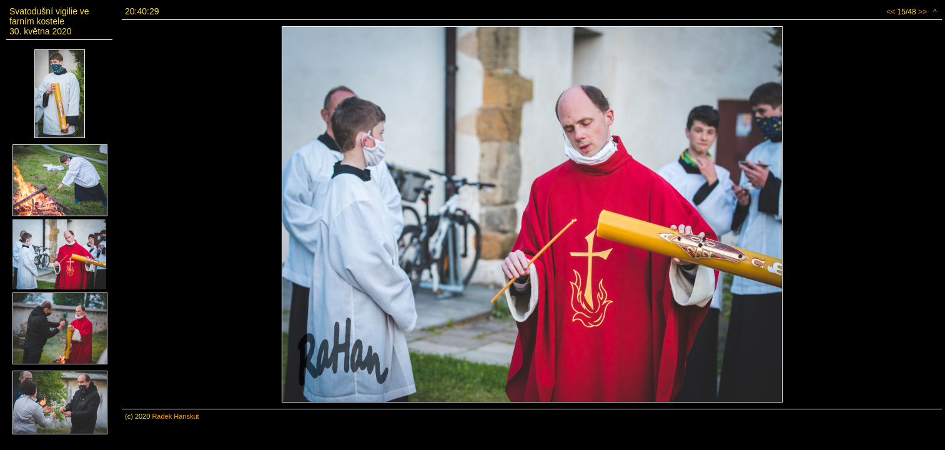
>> (922, 12)
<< (890, 12)
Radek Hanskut (175, 416)
